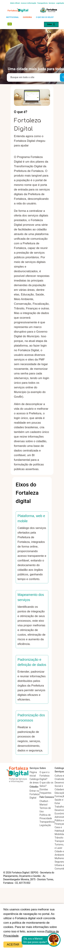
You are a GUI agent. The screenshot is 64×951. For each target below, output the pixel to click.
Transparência (42, 3)
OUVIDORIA (27, 17)
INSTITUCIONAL (12, 17)
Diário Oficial (15, 3)
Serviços (52, 3)
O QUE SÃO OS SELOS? (45, 17)
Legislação (60, 3)
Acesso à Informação (28, 3)
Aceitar (13, 944)
